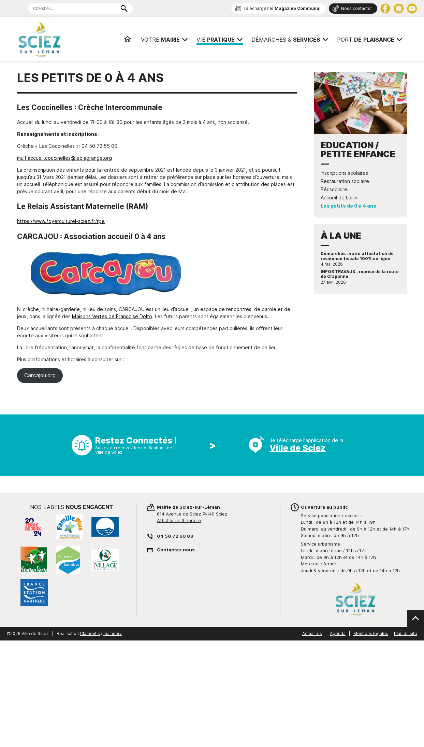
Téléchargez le (282, 8)
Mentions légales (370, 633)
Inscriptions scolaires (344, 173)
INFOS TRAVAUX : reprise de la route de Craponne (360, 274)
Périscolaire (334, 189)
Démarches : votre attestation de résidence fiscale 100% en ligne (357, 256)
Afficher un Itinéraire (179, 520)
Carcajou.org (40, 375)
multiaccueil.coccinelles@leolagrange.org (64, 158)
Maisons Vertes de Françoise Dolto (112, 316)
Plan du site (405, 633)
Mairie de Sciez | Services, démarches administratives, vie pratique (64, 39)
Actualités (312, 633)
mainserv (112, 633)
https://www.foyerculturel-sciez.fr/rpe (61, 221)
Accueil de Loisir (339, 197)
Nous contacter (356, 8)
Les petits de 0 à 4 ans (348, 206)
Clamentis (90, 633)
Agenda (338, 633)
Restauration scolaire (345, 181)
